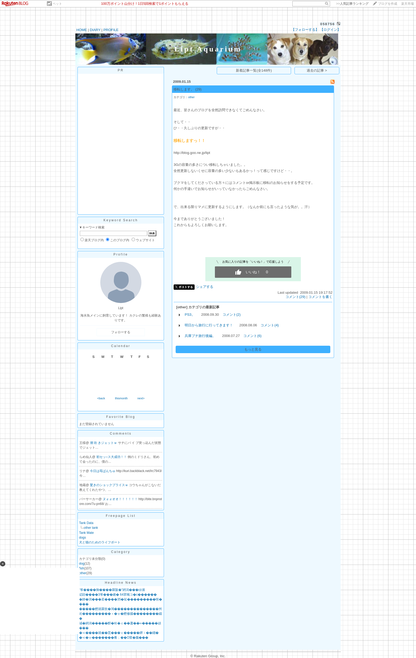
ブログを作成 (387, 4)
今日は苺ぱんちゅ (103, 471)
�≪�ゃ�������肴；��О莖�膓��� (113, 637)
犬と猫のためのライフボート (99, 542)
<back (101, 398)
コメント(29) (295, 297)
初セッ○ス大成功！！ (112, 457)
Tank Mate (86, 533)
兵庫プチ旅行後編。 (200, 336)
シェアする (204, 287)
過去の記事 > (317, 70)
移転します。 (184, 89)
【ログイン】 (330, 30)
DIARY (95, 30)
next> (141, 398)
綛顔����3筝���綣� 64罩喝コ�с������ (118, 594)
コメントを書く (320, 297)
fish (81, 568)
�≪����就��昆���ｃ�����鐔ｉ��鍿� (119, 633)
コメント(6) (252, 336)
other (82, 573)
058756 (327, 24)
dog (81, 563)
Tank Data (86, 523)
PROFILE (111, 30)
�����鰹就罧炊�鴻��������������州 (120, 609)
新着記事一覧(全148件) (254, 70)
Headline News (121, 583)
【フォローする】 (305, 30)
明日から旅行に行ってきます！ (209, 325)
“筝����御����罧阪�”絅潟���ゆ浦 (112, 590)
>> (352, 4)
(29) (198, 89)
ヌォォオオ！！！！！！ (120, 499)
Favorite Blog (120, 417)
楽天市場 (407, 4)
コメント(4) (270, 325)
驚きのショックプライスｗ (109, 485)
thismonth (121, 398)
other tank (91, 528)
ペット (57, 4)
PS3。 (190, 315)
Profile (120, 254)
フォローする (120, 332)
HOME (81, 30)
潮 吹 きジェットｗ (104, 443)
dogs (82, 537)
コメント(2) (232, 315)
